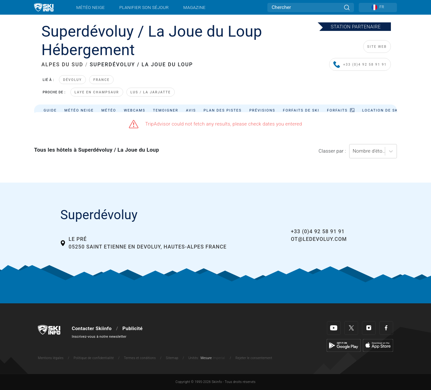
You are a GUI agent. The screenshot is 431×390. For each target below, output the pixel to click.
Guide (50, 110)
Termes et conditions (140, 358)
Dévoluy (72, 80)
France (101, 80)
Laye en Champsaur (96, 92)
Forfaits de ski (301, 110)
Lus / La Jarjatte (151, 92)
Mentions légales (51, 358)
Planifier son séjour (144, 7)
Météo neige (90, 7)
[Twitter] (351, 328)
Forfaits (341, 110)
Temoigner (166, 110)
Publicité (133, 328)
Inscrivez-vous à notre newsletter (99, 337)
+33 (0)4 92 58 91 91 (360, 65)
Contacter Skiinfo (92, 328)
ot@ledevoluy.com (319, 239)
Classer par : (332, 151)
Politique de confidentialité (94, 358)
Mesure (206, 358)
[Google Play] (344, 345)
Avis (191, 110)
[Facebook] (386, 328)
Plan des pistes (223, 110)
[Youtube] (334, 328)
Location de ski (380, 110)
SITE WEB (377, 47)
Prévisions (262, 110)
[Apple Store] (378, 345)
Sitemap (172, 358)
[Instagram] (369, 328)
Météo (108, 110)
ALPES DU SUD (62, 64)
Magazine (194, 7)
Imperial (219, 358)
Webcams (134, 110)
